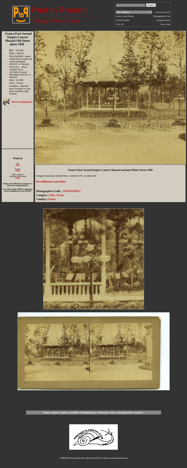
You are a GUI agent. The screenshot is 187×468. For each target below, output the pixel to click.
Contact (138, 412)
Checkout (103, 412)
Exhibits (74, 412)
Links (113, 412)
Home (46, 412)
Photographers (88, 412)
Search (55, 412)
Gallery (64, 412)
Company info (125, 412)
